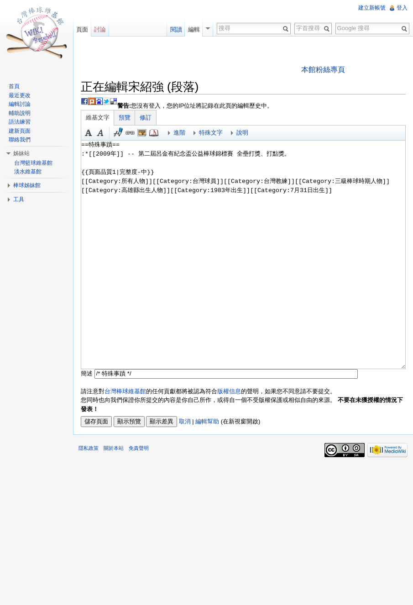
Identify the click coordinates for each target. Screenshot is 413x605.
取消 (185, 421)
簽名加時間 (118, 133)
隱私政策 (88, 448)
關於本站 (114, 448)
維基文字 (98, 117)
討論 (100, 29)
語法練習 (20, 122)
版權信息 (229, 391)
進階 (179, 132)
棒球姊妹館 (27, 185)
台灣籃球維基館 (33, 163)
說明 (242, 132)
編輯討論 (20, 104)
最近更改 (20, 95)
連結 (130, 133)
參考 (154, 133)
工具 (18, 199)
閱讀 (176, 29)
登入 (402, 8)
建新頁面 (20, 131)
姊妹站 (21, 153)
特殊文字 (211, 132)
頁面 (82, 29)
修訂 (146, 117)
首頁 (14, 86)
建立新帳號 (372, 8)
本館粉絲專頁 (323, 69)
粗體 (88, 133)
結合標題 (142, 133)
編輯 (194, 29)
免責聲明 (139, 448)
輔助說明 (20, 113)
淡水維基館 (28, 171)
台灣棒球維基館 (125, 391)
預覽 (125, 117)
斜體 (100, 133)
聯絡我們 (20, 139)
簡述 (87, 373)
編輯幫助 (207, 421)
